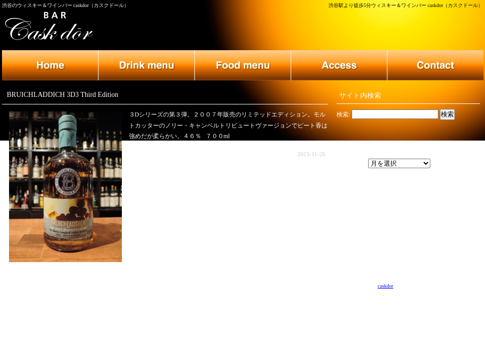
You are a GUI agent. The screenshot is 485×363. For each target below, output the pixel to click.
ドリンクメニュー (146, 65)
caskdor (385, 286)
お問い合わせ (435, 65)
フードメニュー (243, 65)
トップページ (50, 65)
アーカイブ (352, 163)
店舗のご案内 (339, 65)
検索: (343, 114)
